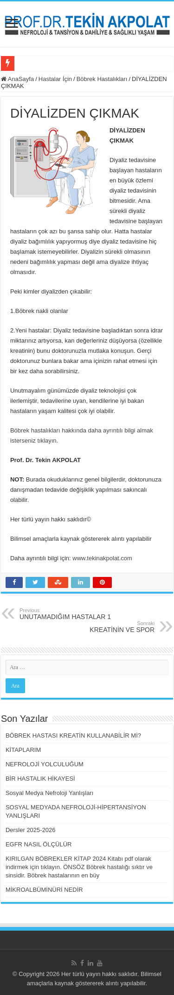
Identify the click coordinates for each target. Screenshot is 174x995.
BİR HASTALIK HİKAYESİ (40, 778)
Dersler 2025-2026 (31, 829)
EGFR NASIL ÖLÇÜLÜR (39, 844)
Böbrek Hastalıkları (102, 78)
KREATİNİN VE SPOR (107, 626)
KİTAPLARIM (23, 749)
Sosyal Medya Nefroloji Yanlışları (50, 792)
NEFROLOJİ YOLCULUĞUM (45, 764)
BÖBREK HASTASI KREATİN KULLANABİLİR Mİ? (73, 735)
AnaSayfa (17, 78)
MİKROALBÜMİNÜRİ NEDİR (44, 889)
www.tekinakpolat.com (102, 558)
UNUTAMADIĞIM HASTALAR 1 (67, 613)
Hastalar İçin (55, 78)
